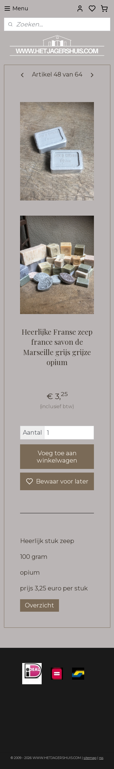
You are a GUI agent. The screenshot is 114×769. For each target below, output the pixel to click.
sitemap (90, 758)
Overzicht (39, 605)
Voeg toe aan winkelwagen (57, 456)
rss (101, 758)
